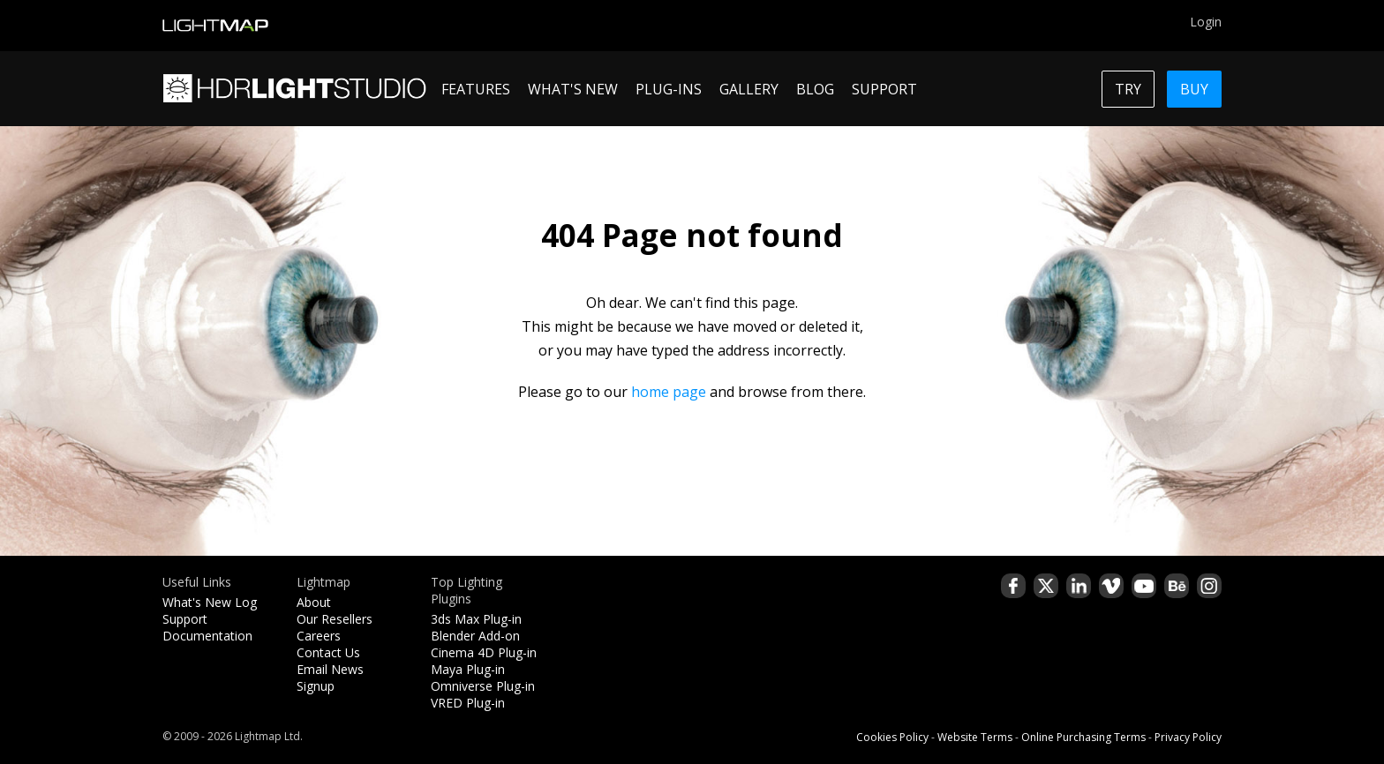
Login (1206, 21)
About (314, 602)
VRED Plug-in (468, 702)
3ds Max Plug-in (476, 618)
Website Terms (974, 737)
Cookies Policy (892, 737)
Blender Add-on (475, 635)
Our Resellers (334, 618)
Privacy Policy (1188, 737)
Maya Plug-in (468, 669)
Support (184, 618)
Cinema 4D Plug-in (484, 652)
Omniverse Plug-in (483, 686)
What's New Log (209, 602)
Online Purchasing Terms (1083, 737)
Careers (319, 635)
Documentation (207, 635)
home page (668, 391)
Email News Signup (330, 677)
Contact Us (328, 652)
